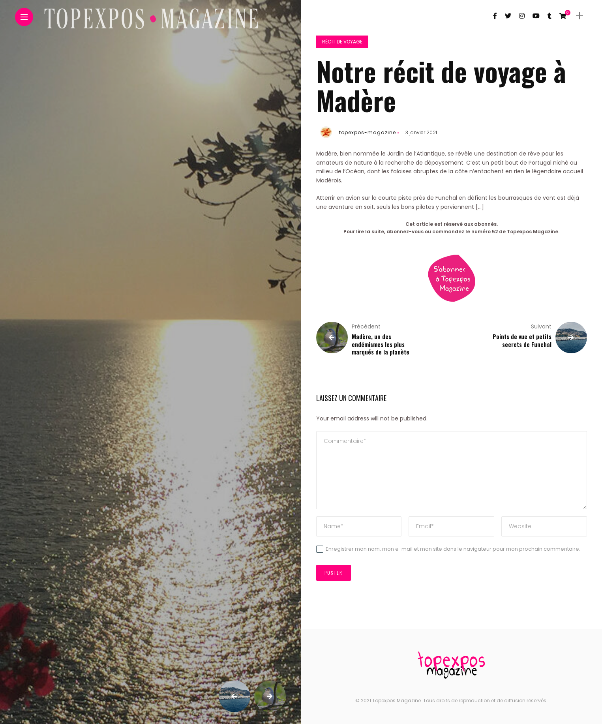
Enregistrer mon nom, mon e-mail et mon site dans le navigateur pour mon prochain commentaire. (453, 549)
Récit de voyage (342, 41)
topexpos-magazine (367, 132)
